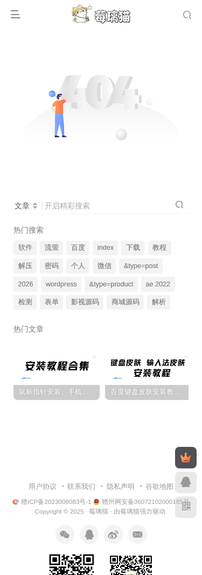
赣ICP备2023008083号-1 (52, 501)
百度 (78, 247)
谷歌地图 (159, 486)
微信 (104, 266)
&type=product (111, 284)
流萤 (52, 247)
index (105, 247)
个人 (78, 266)
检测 (25, 302)
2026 (25, 284)
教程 (159, 247)
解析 (159, 302)
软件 (25, 247)
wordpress (61, 284)
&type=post (141, 266)
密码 (52, 266)
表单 (52, 302)
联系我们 (81, 486)
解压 (25, 266)
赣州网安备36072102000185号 (141, 501)
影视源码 (85, 302)
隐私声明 (121, 486)
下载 (133, 247)
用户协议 (43, 486)
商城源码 (126, 302)
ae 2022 (158, 284)
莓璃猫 (98, 511)
